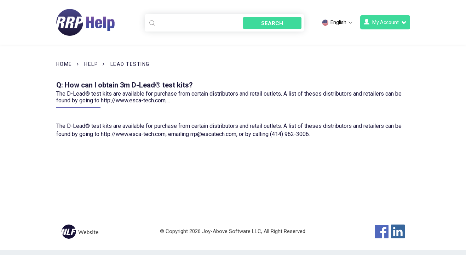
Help (91, 64)
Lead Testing (130, 64)
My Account (385, 22)
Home (64, 64)
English (337, 22)
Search (272, 23)
